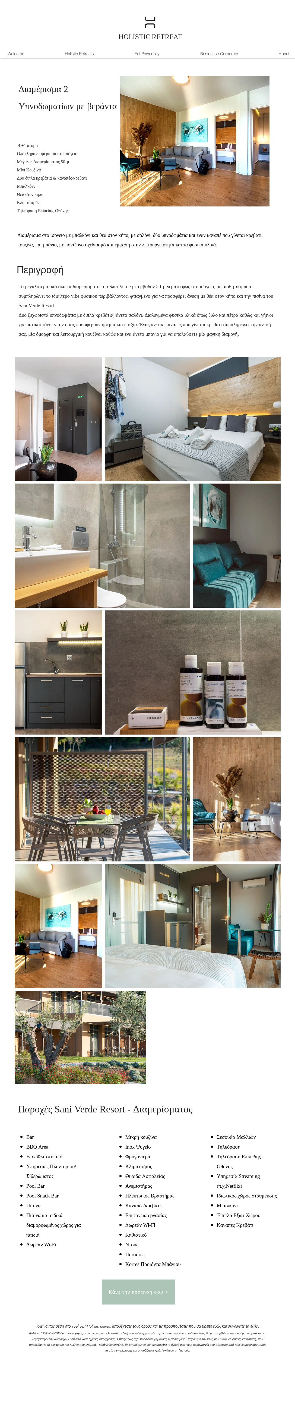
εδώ (216, 1326)
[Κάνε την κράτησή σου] (138, 1292)
